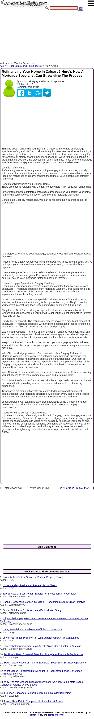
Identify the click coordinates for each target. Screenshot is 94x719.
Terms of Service (56, 715)
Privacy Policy (36, 715)
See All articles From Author (73, 488)
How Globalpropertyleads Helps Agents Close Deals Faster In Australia (42, 646)
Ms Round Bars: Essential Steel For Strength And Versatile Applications (43, 654)
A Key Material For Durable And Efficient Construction (32, 629)
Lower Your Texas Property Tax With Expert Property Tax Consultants (41, 637)
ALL (2, 65)
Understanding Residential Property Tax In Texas (30, 585)
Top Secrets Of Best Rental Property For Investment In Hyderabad (39, 593)
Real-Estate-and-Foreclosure (25, 65)
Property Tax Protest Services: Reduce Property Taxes (33, 577)
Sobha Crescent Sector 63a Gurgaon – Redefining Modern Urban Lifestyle (44, 602)
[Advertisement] (47, 37)
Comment (21, 87)
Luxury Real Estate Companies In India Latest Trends (33, 701)
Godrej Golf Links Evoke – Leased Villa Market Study (32, 610)
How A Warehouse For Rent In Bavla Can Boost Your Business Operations (45, 662)
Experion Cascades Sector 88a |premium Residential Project (37, 693)
